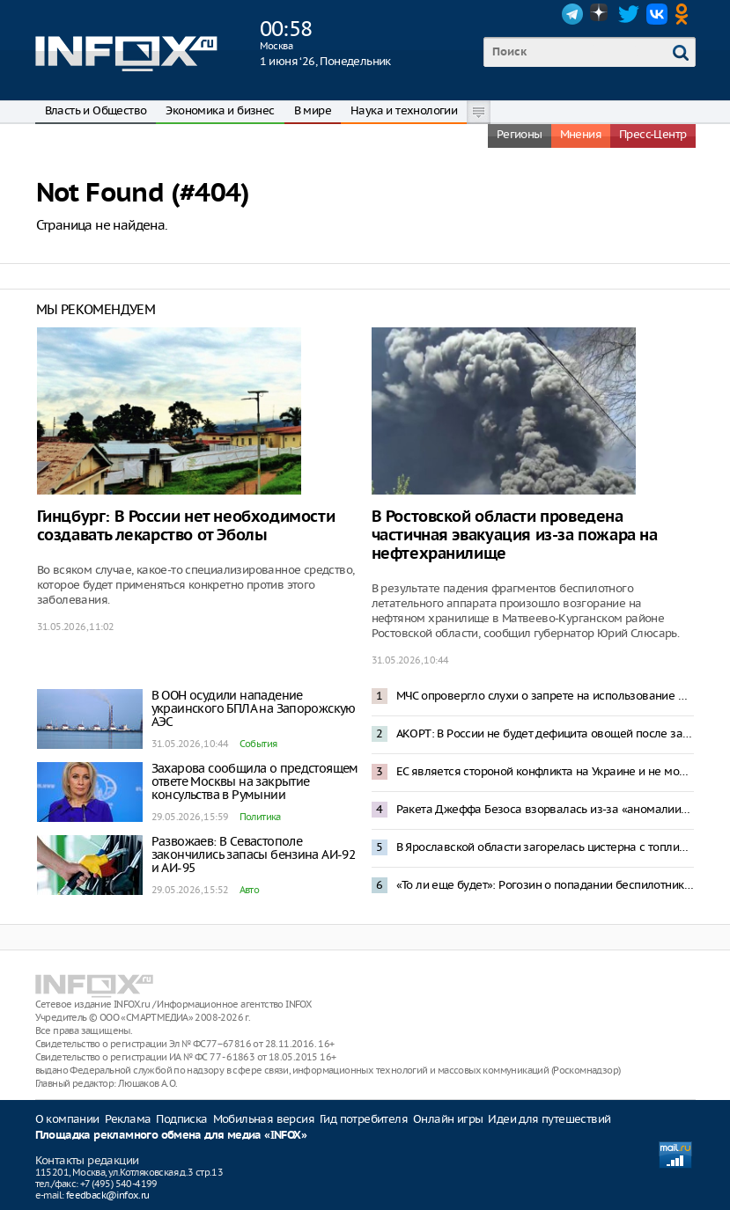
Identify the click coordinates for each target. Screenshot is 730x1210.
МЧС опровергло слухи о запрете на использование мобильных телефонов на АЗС (545, 695)
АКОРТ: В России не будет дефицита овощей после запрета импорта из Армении (545, 733)
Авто (250, 890)
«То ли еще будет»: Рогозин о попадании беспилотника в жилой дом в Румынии (545, 884)
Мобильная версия (263, 1119)
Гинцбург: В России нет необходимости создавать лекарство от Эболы (186, 526)
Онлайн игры (448, 1119)
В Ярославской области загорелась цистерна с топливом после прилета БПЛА (545, 847)
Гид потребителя (364, 1119)
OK (685, 14)
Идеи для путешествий (549, 1119)
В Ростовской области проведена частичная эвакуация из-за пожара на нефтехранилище (515, 535)
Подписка (181, 1119)
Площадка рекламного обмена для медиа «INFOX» (171, 1135)
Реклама (128, 1119)
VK (656, 14)
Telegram (572, 14)
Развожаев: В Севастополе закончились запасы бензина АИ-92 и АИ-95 (253, 854)
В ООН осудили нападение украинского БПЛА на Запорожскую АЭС (253, 708)
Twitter (628, 14)
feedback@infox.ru (108, 1195)
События (258, 743)
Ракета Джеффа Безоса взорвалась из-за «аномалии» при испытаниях (545, 809)
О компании (67, 1119)
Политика (260, 816)
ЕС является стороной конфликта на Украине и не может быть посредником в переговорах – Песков (545, 771)
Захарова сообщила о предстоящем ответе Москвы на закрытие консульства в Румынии (254, 781)
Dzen (600, 14)
